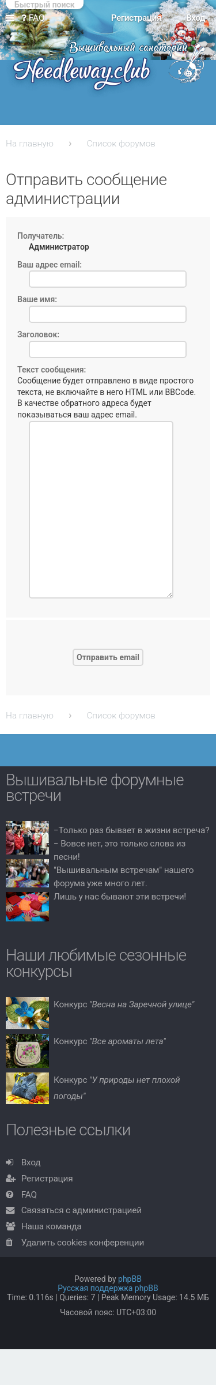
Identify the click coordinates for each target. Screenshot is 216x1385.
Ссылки (12, 18)
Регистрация (47, 1178)
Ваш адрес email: (49, 264)
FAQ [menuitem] (33, 18)
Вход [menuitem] (195, 18)
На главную (30, 143)
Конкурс (124, 1004)
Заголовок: (38, 334)
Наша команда (51, 1226)
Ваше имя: (37, 299)
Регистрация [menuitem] (136, 18)
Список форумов (121, 143)
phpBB (130, 1279)
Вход (31, 1162)
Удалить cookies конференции (82, 1242)
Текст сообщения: (51, 369)
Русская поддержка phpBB (108, 1288)
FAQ (29, 1195)
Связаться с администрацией (81, 1210)
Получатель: (40, 235)
